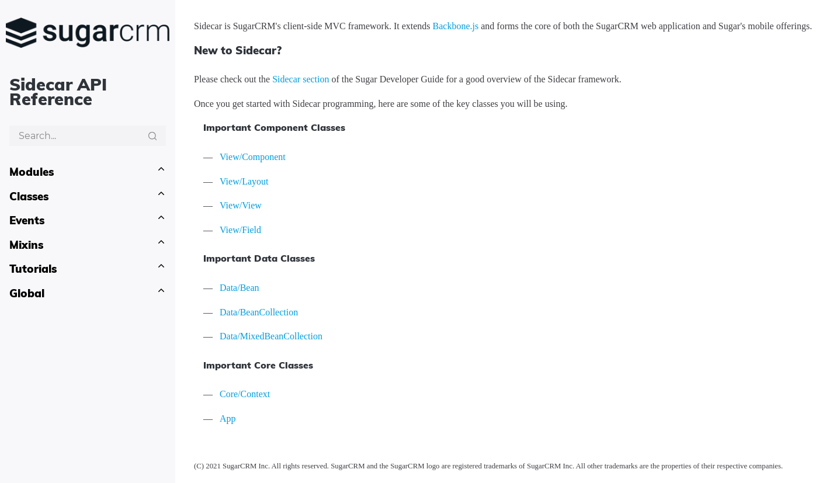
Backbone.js (456, 26)
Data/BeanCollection (259, 312)
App (228, 418)
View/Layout (244, 181)
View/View (241, 205)
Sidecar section (300, 79)
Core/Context (245, 394)
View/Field (240, 230)
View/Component (253, 157)
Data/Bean (239, 288)
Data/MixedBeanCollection (271, 336)
